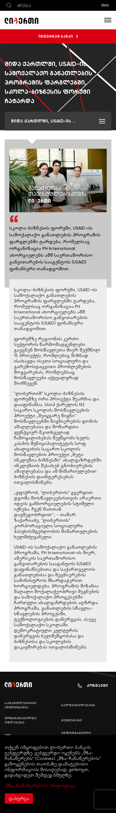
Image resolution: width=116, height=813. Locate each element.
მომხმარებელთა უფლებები (21, 720)
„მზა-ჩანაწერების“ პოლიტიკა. (40, 785)
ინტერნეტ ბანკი (58, 36)
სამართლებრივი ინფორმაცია (21, 705)
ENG (105, 5)
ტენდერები (71, 720)
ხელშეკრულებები (78, 705)
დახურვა (19, 798)
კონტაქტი (93, 685)
